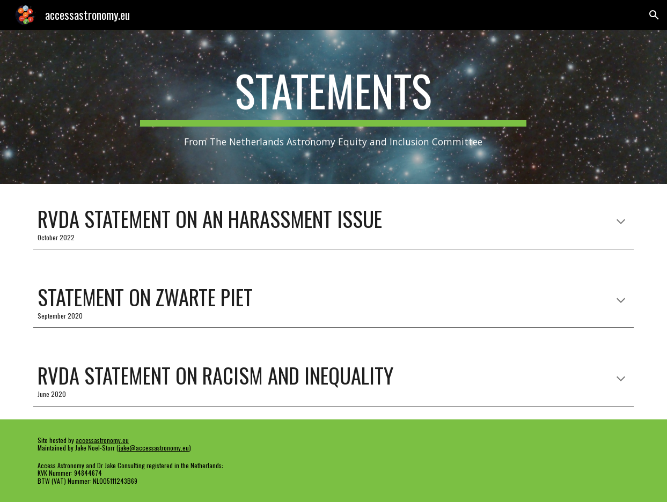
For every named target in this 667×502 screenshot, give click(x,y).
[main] (333, 107)
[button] (654, 15)
